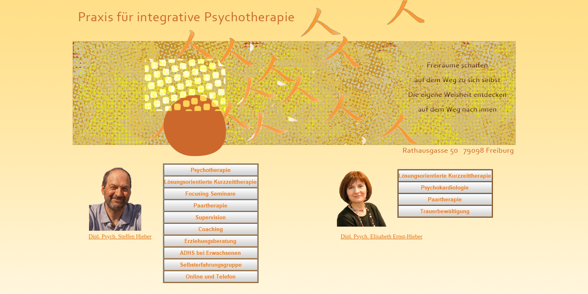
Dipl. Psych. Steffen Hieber (120, 237)
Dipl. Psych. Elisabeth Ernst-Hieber (381, 237)
